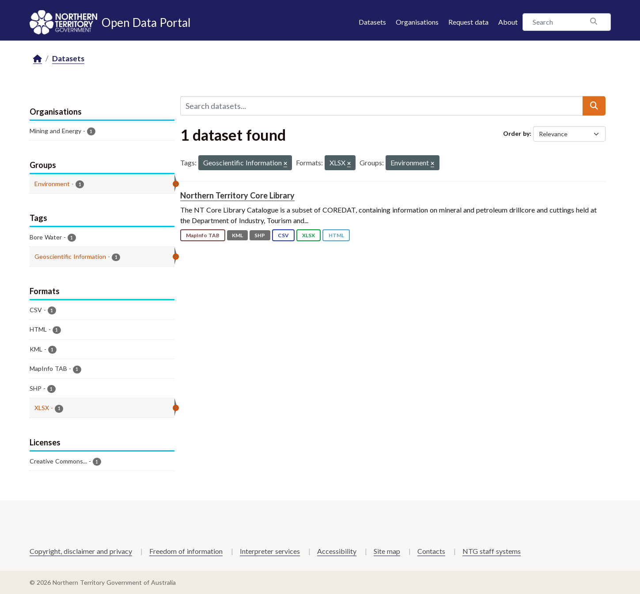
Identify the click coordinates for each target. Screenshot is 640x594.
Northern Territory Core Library (237, 195)
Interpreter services (270, 551)
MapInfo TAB (203, 235)
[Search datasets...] (381, 106)
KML (237, 235)
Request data (468, 22)
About (508, 22)
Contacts (431, 551)
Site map (387, 551)
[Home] (37, 59)
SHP (259, 235)
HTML (336, 235)
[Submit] (594, 106)
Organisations (417, 22)
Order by (516, 133)
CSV (283, 235)
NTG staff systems (491, 551)
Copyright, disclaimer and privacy (81, 551)
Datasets (372, 22)
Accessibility (336, 551)
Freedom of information (186, 551)
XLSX (308, 235)
